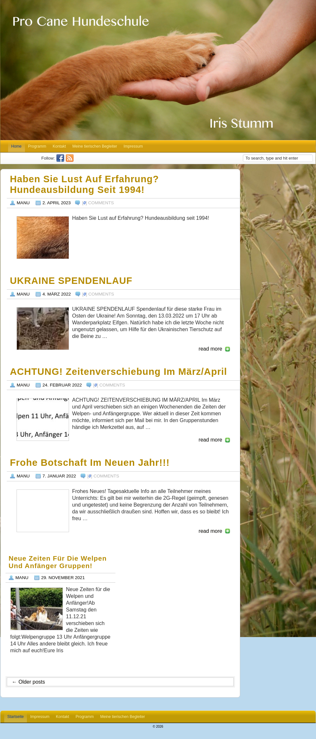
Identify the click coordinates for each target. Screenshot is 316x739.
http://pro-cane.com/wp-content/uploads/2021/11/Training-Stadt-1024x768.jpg (36, 609)
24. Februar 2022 (62, 385)
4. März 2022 (56, 294)
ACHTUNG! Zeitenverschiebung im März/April (118, 371)
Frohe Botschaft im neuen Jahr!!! (90, 462)
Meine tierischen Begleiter (94, 146)
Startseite (15, 716)
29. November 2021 (63, 577)
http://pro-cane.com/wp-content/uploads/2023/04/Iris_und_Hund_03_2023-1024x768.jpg (43, 237)
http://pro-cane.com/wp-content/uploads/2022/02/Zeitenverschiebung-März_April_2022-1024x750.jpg (43, 419)
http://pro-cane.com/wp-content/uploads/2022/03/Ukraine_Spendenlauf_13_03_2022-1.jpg (43, 328)
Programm (37, 146)
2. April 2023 (56, 202)
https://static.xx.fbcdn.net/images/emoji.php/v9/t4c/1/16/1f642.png (43, 510)
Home (16, 146)
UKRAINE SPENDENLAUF (71, 280)
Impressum (133, 146)
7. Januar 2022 (59, 476)
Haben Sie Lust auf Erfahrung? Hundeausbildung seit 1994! (84, 184)
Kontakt (59, 146)
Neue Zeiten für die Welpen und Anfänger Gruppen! (58, 562)
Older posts (28, 682)
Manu (23, 202)
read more (210, 349)
